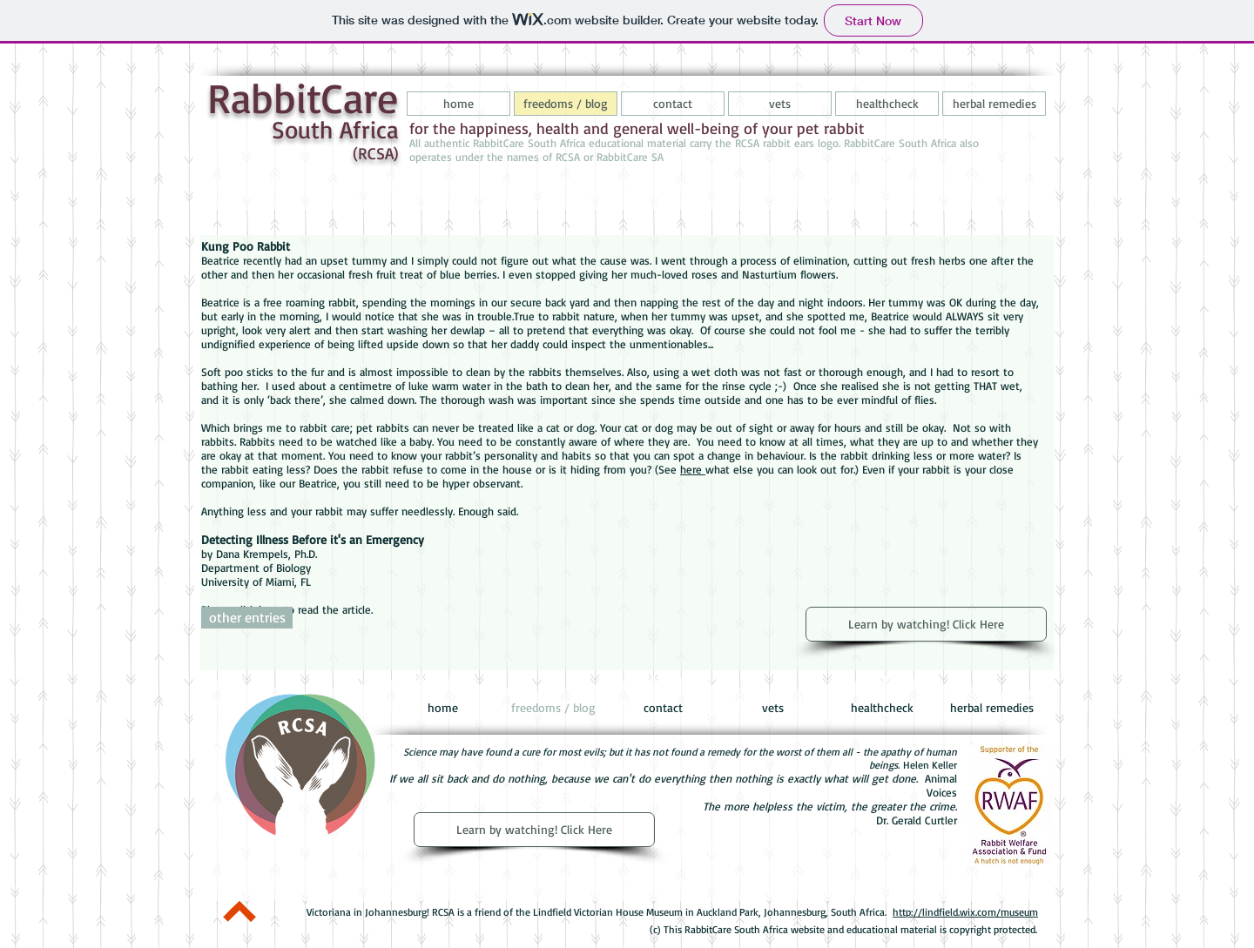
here (692, 469)
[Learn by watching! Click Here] (926, 624)
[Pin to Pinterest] (243, 864)
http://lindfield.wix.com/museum (965, 911)
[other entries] (247, 618)
